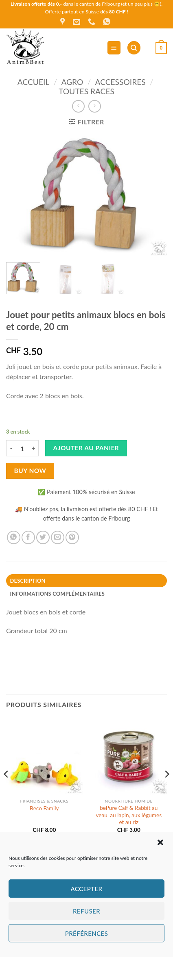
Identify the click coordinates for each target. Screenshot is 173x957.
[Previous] (6, 790)
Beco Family (44, 808)
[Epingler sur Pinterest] (72, 537)
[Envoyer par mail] (57, 537)
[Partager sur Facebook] (28, 537)
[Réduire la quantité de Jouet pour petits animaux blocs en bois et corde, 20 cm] (11, 448)
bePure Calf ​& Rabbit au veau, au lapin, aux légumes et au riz (129, 815)
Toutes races (86, 91)
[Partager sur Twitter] (43, 537)
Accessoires (120, 82)
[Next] (166, 790)
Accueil (33, 82)
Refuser (86, 911)
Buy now (30, 470)
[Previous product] (94, 106)
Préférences (86, 933)
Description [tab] (28, 580)
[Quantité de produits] (22, 448)
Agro (72, 82)
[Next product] (78, 106)
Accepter (86, 888)
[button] (160, 842)
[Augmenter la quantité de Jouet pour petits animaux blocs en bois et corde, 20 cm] (34, 448)
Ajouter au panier (86, 447)
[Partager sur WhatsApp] (13, 537)
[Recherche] (133, 47)
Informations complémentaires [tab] (57, 593)
